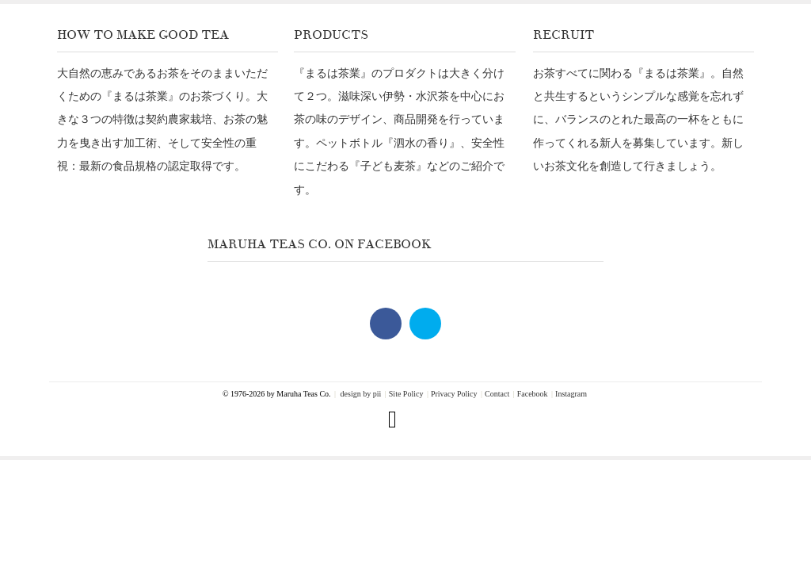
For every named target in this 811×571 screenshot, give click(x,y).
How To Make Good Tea (143, 35)
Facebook (532, 394)
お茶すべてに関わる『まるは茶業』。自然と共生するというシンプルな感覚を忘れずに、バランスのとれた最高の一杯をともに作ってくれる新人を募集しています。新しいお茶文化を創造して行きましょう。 (638, 120)
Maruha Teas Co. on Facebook (319, 244)
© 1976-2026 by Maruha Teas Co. (277, 393)
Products (331, 35)
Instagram (571, 394)
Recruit (563, 35)
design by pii (359, 394)
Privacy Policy (454, 394)
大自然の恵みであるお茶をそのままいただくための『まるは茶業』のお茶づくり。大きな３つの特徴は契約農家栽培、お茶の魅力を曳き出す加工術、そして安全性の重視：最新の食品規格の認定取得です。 (162, 120)
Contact (497, 394)
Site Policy (406, 394)
